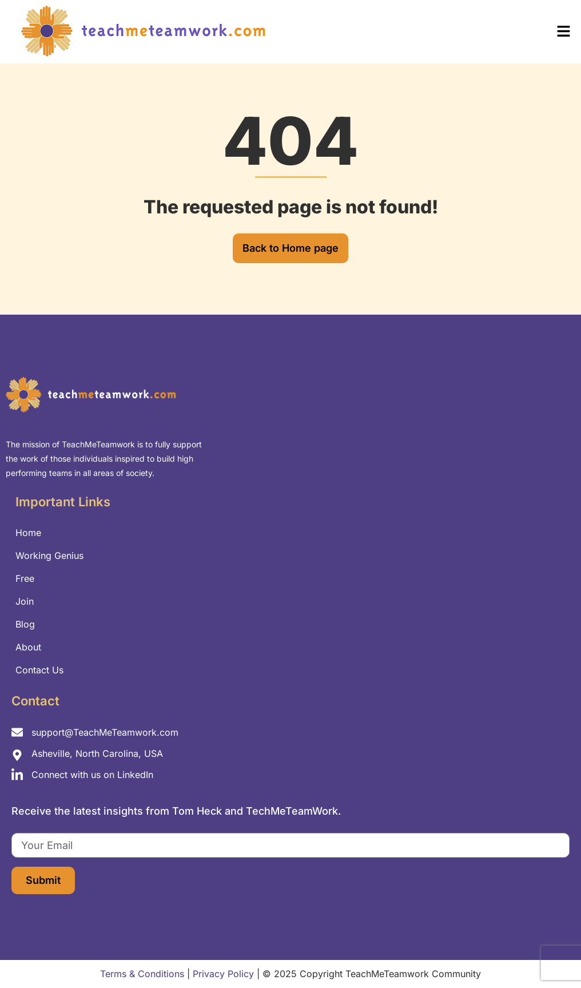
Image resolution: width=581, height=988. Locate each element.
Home (28, 532)
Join (24, 601)
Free (24, 578)
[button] (435, 31)
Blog (25, 624)
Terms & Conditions (142, 973)
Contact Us (39, 670)
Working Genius (49, 555)
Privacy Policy (223, 973)
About (28, 647)
